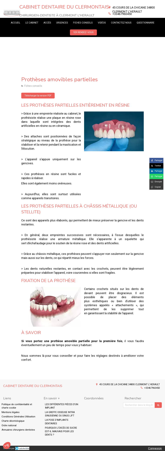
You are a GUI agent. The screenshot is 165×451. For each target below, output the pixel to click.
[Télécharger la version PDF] (38, 95)
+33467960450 (122, 14)
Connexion (155, 448)
